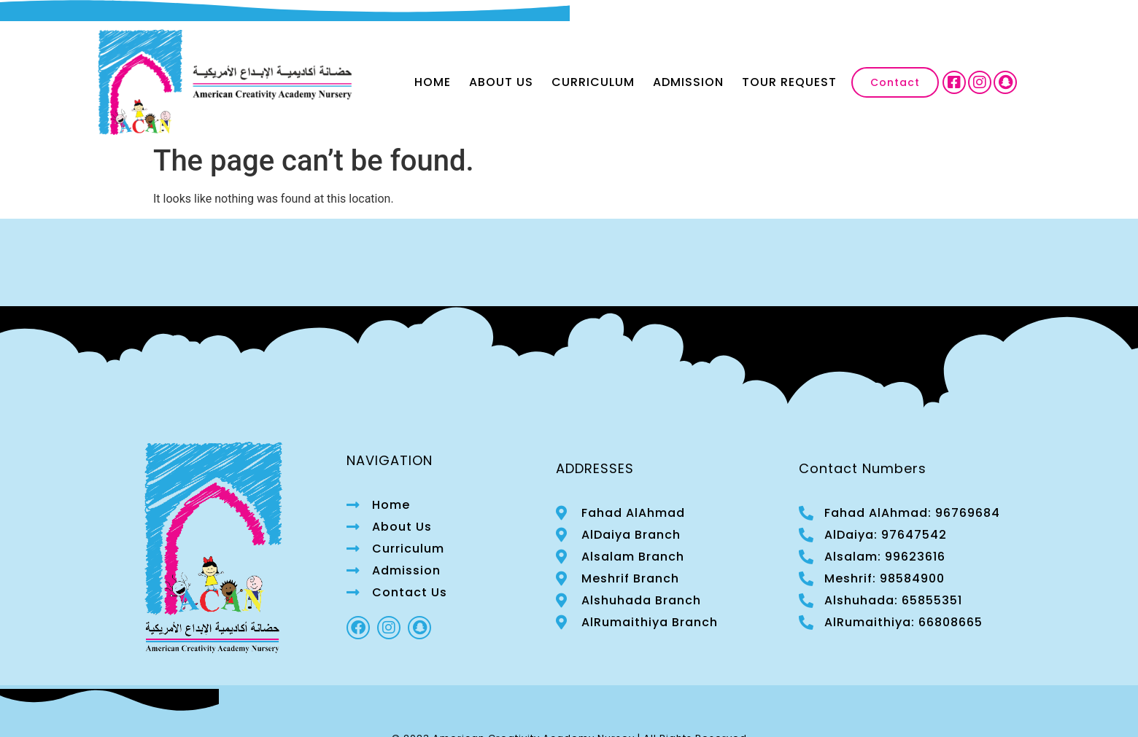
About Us (501, 82)
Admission (688, 82)
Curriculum (593, 82)
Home (432, 82)
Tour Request (789, 82)
